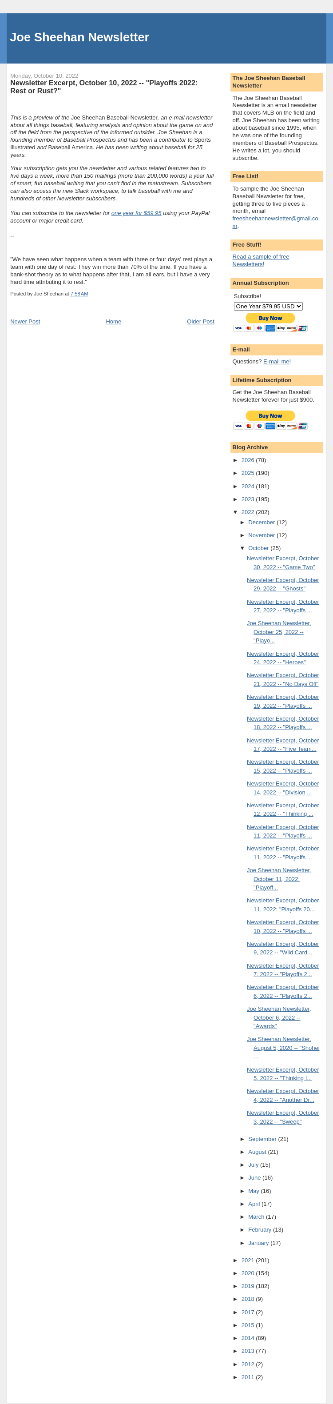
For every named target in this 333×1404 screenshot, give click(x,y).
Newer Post (25, 321)
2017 (249, 1312)
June (255, 1177)
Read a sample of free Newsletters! (261, 260)
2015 (249, 1325)
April (255, 1204)
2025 (249, 473)
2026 (249, 460)
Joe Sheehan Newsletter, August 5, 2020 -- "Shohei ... (283, 1048)
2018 (249, 1299)
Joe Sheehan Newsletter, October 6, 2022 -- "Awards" (279, 1017)
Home (113, 321)
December (262, 522)
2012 (249, 1364)
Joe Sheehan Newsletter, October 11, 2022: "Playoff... (279, 879)
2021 (249, 1260)
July (254, 1164)
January (259, 1243)
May (254, 1191)
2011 (249, 1377)
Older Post (200, 321)
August (258, 1152)
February (260, 1229)
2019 (249, 1286)
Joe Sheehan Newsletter (79, 37)
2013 (249, 1351)
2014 (249, 1338)
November (262, 535)
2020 (249, 1273)
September (263, 1139)
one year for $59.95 (136, 213)
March (257, 1216)
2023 (249, 499)
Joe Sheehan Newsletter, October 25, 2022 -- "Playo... (279, 632)
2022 (249, 512)
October (259, 548)
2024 (249, 486)
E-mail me (276, 361)
